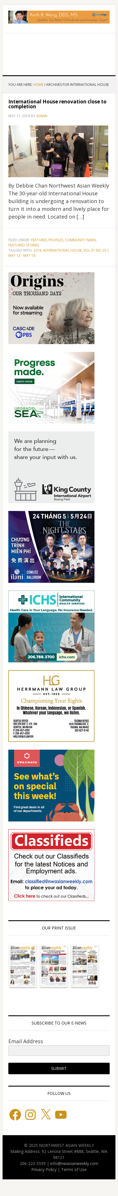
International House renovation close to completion (57, 104)
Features (39, 240)
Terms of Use (74, 1169)
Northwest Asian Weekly (59, 52)
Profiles (56, 240)
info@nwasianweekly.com (74, 1163)
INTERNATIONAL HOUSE (62, 250)
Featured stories (23, 245)
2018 (37, 250)
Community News (80, 240)
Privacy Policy (44, 1169)
